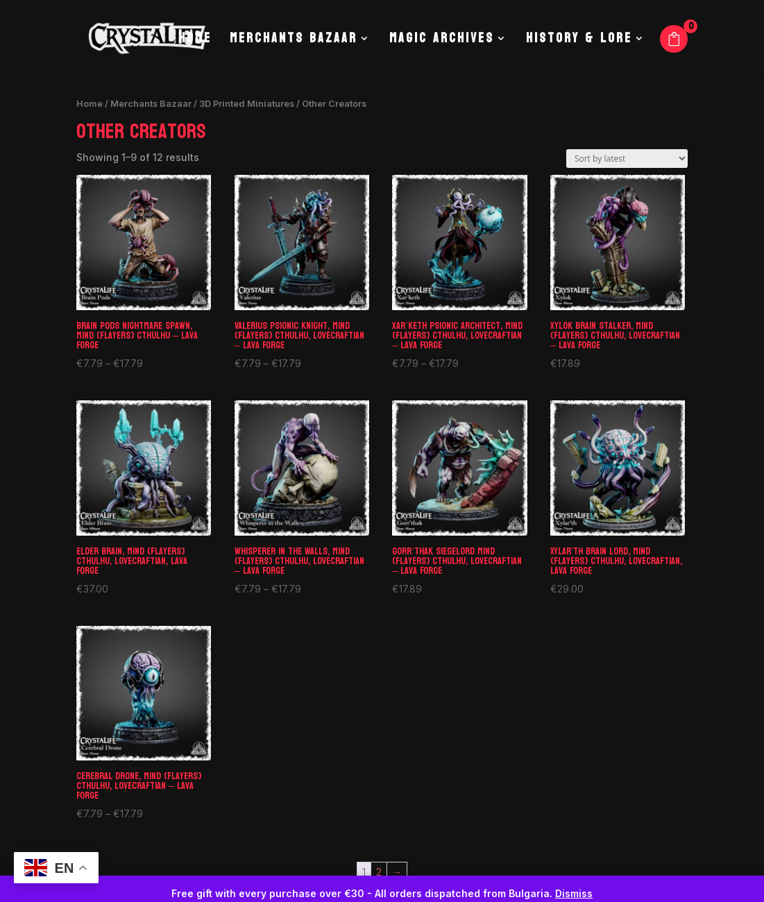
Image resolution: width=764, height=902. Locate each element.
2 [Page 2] (379, 872)
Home (195, 41)
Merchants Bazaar (293, 41)
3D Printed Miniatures (246, 104)
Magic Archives (441, 41)
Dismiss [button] (574, 893)
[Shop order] (627, 158)
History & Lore (579, 41)
